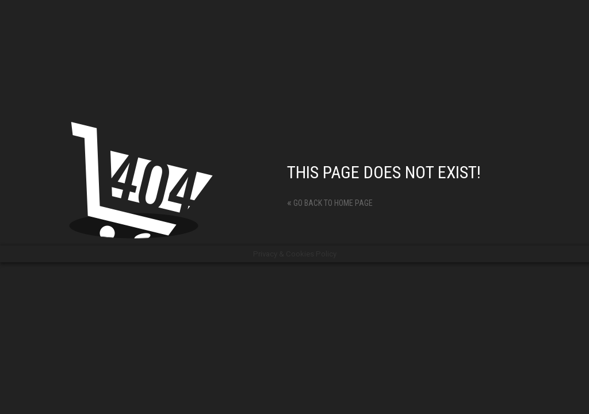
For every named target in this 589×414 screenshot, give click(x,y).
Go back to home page (330, 203)
